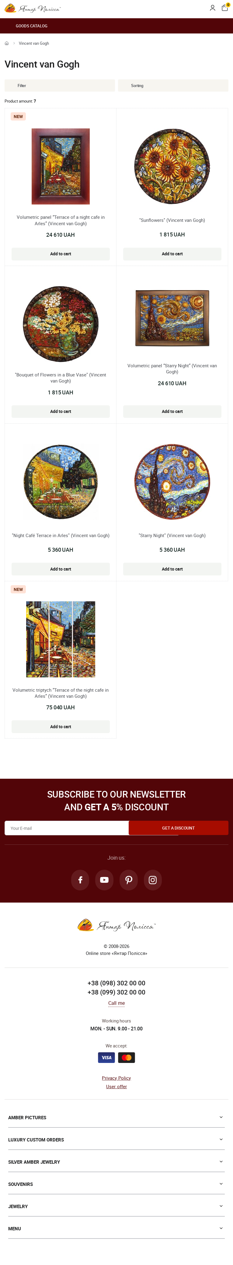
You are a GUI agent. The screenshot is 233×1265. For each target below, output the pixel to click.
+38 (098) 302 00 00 (116, 984)
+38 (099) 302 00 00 (116, 993)
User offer (116, 1088)
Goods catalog (26, 26)
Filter (17, 85)
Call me (116, 1004)
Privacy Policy (116, 1079)
